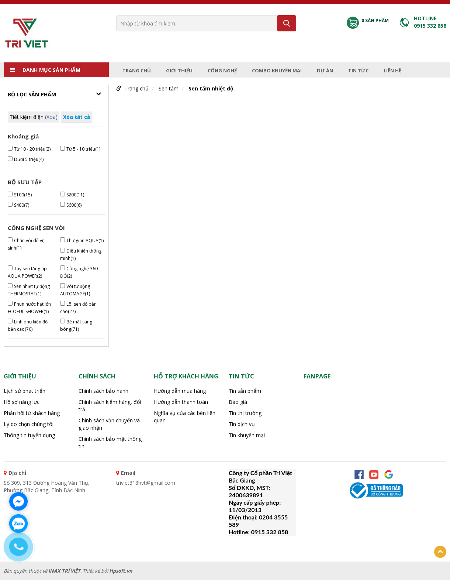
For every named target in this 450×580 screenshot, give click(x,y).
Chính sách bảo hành (103, 390)
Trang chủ (136, 70)
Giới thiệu (179, 70)
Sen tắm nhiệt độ (210, 88)
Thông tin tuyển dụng (29, 435)
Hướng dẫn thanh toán (181, 401)
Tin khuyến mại (247, 435)
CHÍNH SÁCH (97, 376)
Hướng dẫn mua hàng (180, 390)
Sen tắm (169, 88)
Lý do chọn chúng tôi (28, 424)
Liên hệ (392, 70)
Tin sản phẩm (245, 390)
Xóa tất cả (76, 116)
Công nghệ (222, 70)
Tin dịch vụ (242, 424)
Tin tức (358, 70)
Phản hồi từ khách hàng (32, 412)
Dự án (325, 70)
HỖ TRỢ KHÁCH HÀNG (186, 376)
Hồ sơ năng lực (21, 401)
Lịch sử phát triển (24, 390)
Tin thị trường (245, 412)
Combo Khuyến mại (277, 70)
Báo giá (238, 401)
